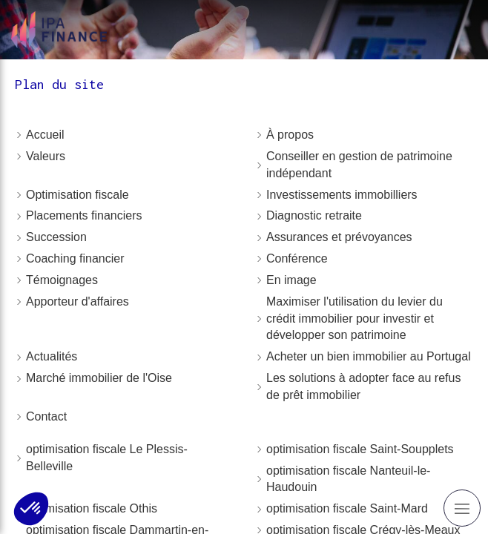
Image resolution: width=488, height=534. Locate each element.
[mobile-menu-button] (462, 508)
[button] (31, 509)
